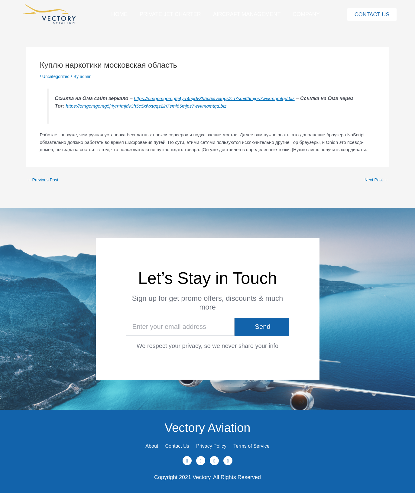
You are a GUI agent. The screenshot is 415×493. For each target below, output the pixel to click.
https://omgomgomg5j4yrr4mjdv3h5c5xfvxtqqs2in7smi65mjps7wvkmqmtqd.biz (220, 98)
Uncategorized (57, 76)
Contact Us (171, 443)
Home (119, 14)
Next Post (375, 179)
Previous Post (44, 179)
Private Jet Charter (170, 14)
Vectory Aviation (207, 421)
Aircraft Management (247, 14)
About (138, 443)
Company (306, 14)
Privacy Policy (214, 443)
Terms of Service (263, 443)
